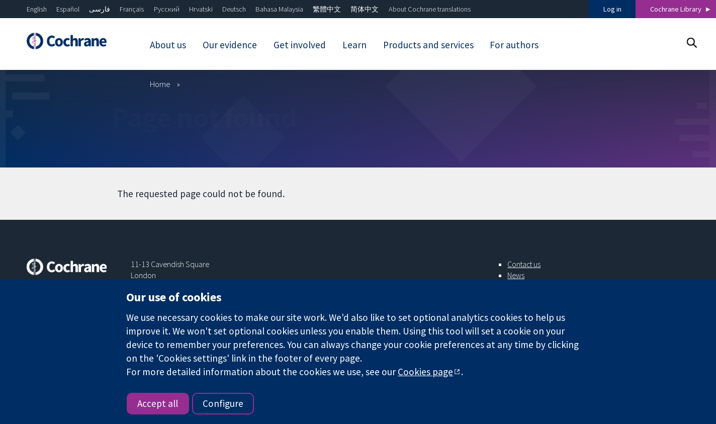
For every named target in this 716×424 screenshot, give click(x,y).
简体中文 (364, 9)
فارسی (99, 9)
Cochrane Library (675, 9)
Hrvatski (201, 9)
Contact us (524, 264)
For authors (514, 45)
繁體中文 (327, 9)
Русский (167, 9)
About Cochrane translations (430, 9)
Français (132, 9)
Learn (354, 45)
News (515, 275)
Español (67, 9)
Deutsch (234, 9)
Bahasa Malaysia (279, 9)
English (37, 9)
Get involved (300, 45)
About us (168, 45)
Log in (612, 9)
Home (160, 84)
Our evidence (230, 45)
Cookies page (425, 372)
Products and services (428, 45)
